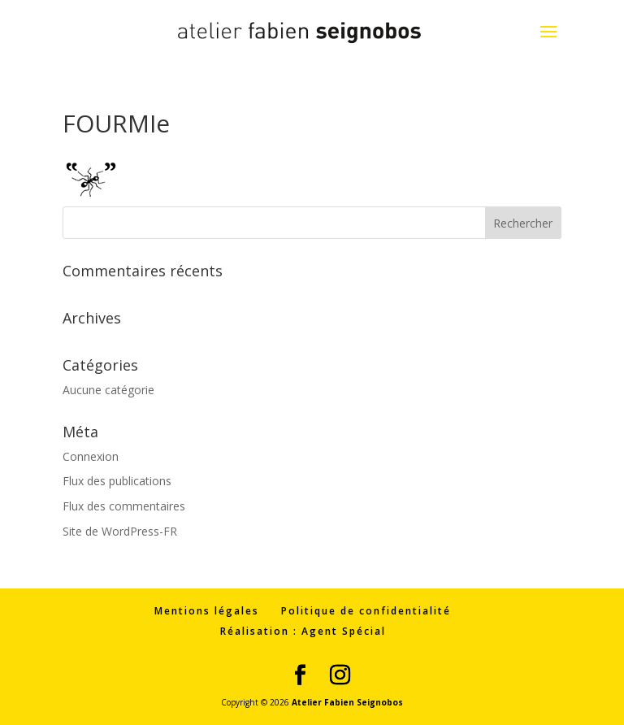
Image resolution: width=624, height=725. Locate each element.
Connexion (91, 456)
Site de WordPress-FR (120, 531)
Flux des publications (117, 480)
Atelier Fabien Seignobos (347, 702)
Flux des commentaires (124, 506)
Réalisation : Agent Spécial (303, 631)
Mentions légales (206, 611)
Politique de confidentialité (366, 611)
